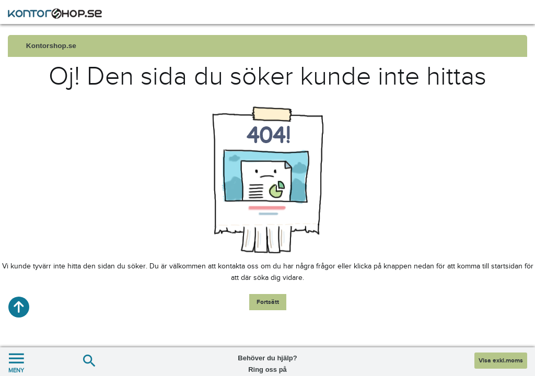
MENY (16, 361)
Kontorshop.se (51, 46)
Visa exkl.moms (501, 361)
